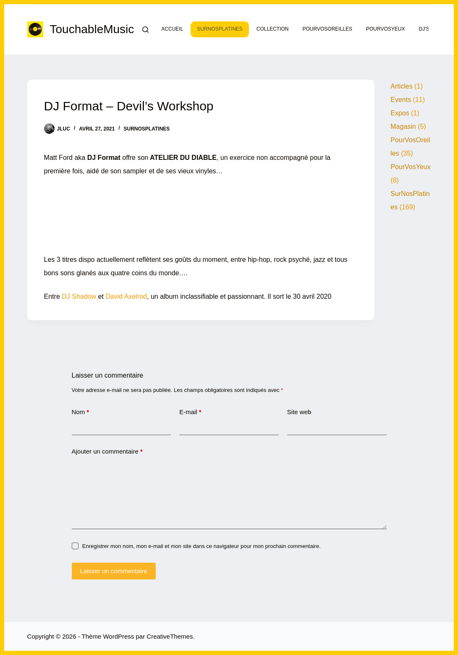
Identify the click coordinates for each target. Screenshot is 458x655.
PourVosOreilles (328, 29)
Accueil (172, 29)
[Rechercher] (145, 29)
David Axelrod (126, 296)
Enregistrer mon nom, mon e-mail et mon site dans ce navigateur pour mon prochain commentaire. (201, 546)
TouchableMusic (92, 29)
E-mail (190, 412)
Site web (299, 411)
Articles (401, 86)
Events (400, 99)
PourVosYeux (385, 29)
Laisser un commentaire (113, 570)
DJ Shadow (79, 296)
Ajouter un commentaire (107, 451)
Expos (399, 113)
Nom (80, 412)
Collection (272, 29)
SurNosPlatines (219, 29)
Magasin (403, 126)
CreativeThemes (170, 636)
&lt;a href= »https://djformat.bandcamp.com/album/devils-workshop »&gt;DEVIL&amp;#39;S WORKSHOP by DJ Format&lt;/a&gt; (201, 213)
